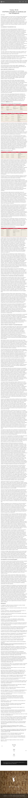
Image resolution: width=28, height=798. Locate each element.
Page (13, 745)
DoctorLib (5, 795)
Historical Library (16, 795)
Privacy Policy (22, 795)
